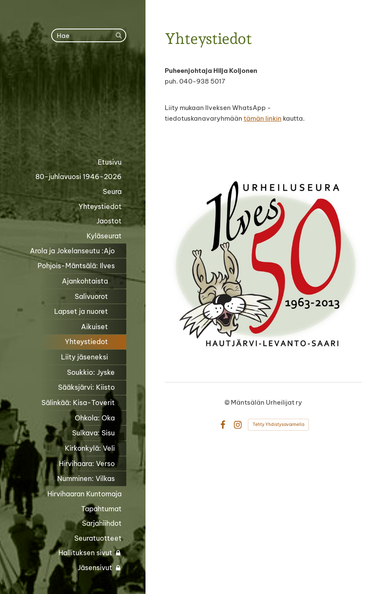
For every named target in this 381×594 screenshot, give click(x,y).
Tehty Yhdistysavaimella (278, 424)
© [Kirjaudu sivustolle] (227, 402)
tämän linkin (263, 118)
